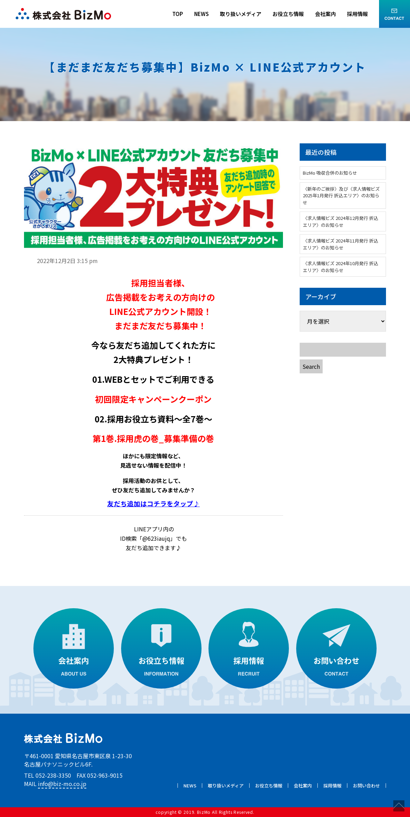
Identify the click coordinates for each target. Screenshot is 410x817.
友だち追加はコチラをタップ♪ (153, 503)
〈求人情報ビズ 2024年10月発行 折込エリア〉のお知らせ (340, 266)
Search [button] (311, 366)
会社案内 (325, 13)
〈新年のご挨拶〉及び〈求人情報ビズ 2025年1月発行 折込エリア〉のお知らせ (341, 195)
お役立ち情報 (288, 13)
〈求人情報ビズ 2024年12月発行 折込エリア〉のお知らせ (340, 221)
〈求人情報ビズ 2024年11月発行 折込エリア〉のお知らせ (340, 244)
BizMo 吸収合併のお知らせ (330, 172)
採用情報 (357, 13)
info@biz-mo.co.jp (62, 783)
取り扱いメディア (240, 13)
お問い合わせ (366, 785)
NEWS (201, 13)
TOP (177, 13)
